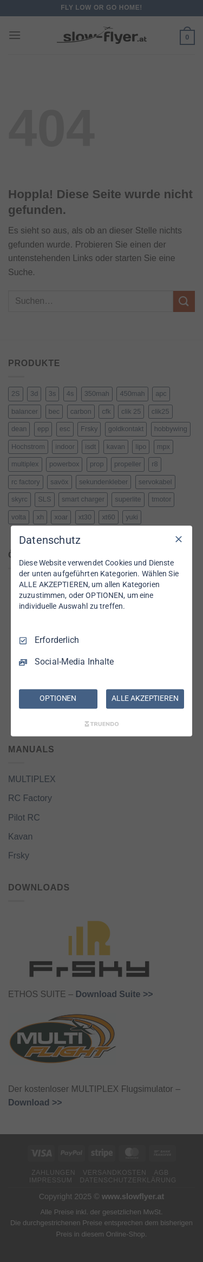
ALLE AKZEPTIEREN (145, 698)
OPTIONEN (58, 698)
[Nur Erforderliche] (178, 538)
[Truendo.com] (101, 724)
